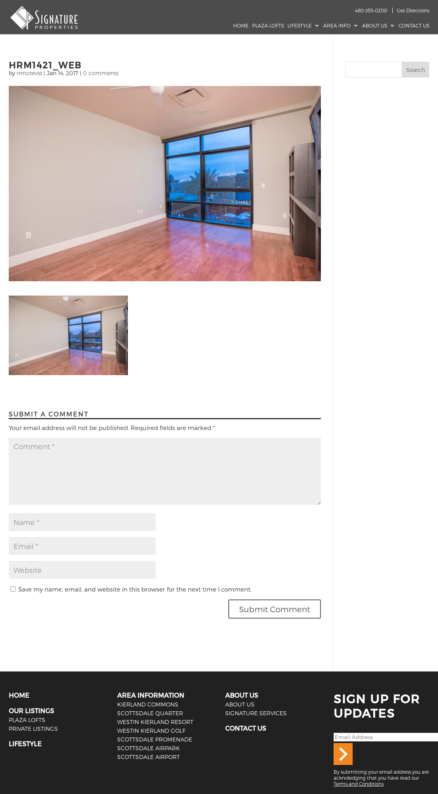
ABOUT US (241, 695)
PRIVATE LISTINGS (33, 728)
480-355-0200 (371, 10)
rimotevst (29, 73)
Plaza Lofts (268, 25)
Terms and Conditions (359, 783)
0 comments (100, 73)
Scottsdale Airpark (148, 748)
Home (241, 25)
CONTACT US (245, 728)
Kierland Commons (147, 704)
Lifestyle (299, 25)
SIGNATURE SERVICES (256, 713)
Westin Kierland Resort (155, 721)
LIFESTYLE (25, 743)
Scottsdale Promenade (154, 739)
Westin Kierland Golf (151, 730)
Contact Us (414, 25)
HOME (19, 695)
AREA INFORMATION (150, 695)
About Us (374, 25)
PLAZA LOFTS (27, 719)
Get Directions (413, 10)
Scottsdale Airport (148, 756)
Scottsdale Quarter (150, 713)
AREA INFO (337, 25)
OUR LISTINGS (31, 710)
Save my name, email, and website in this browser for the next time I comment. (135, 589)
